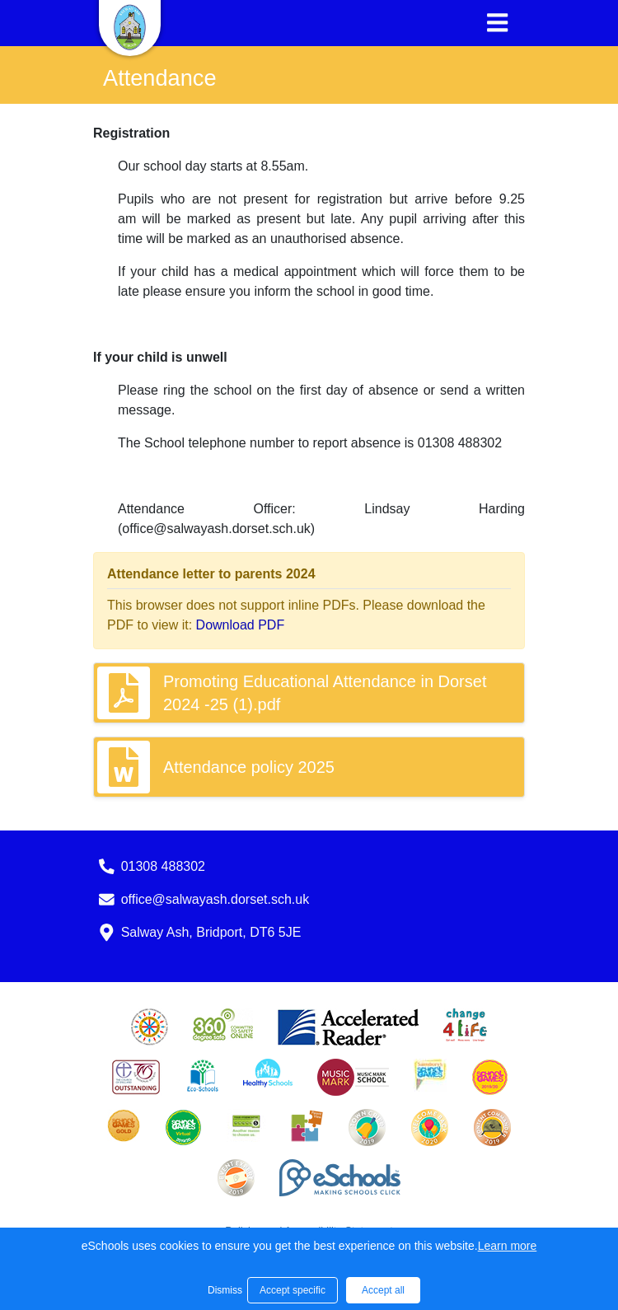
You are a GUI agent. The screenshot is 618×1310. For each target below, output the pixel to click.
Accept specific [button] (292, 1290)
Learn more (507, 1245)
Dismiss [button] (223, 1290)
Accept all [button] (383, 1290)
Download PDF (240, 625)
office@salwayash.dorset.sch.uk (215, 899)
